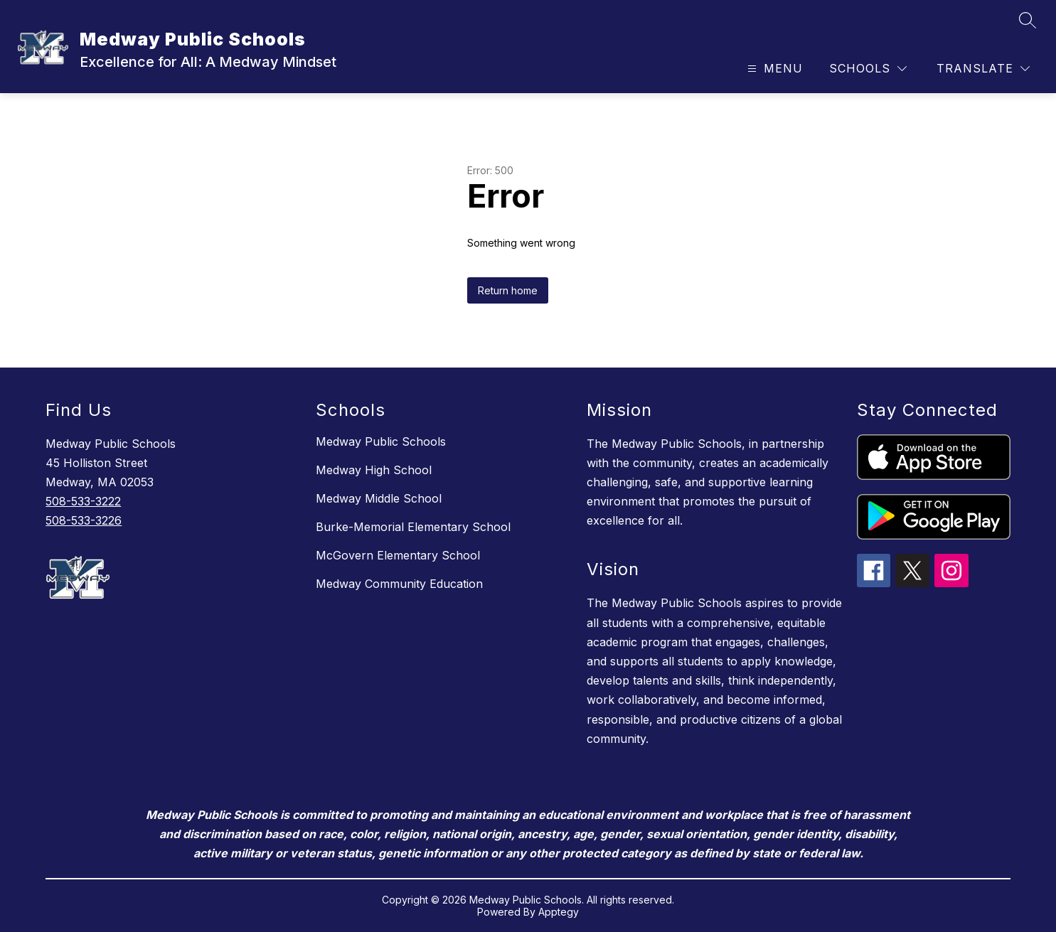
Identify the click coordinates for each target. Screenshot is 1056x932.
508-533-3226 (84, 520)
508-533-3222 (83, 501)
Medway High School (374, 470)
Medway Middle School (379, 498)
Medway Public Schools (381, 441)
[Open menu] (773, 68)
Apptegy (558, 912)
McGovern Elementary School (398, 555)
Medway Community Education (399, 584)
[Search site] (1027, 19)
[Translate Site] (983, 68)
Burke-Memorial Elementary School (413, 527)
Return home (508, 290)
